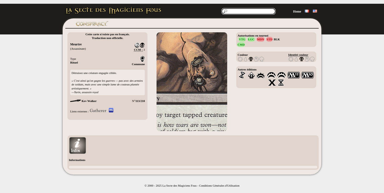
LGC (251, 39)
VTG (242, 39)
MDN (260, 39)
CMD (241, 44)
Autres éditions (247, 69)
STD (269, 39)
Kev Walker (89, 101)
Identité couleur (298, 54)
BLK (277, 39)
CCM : (138, 49)
